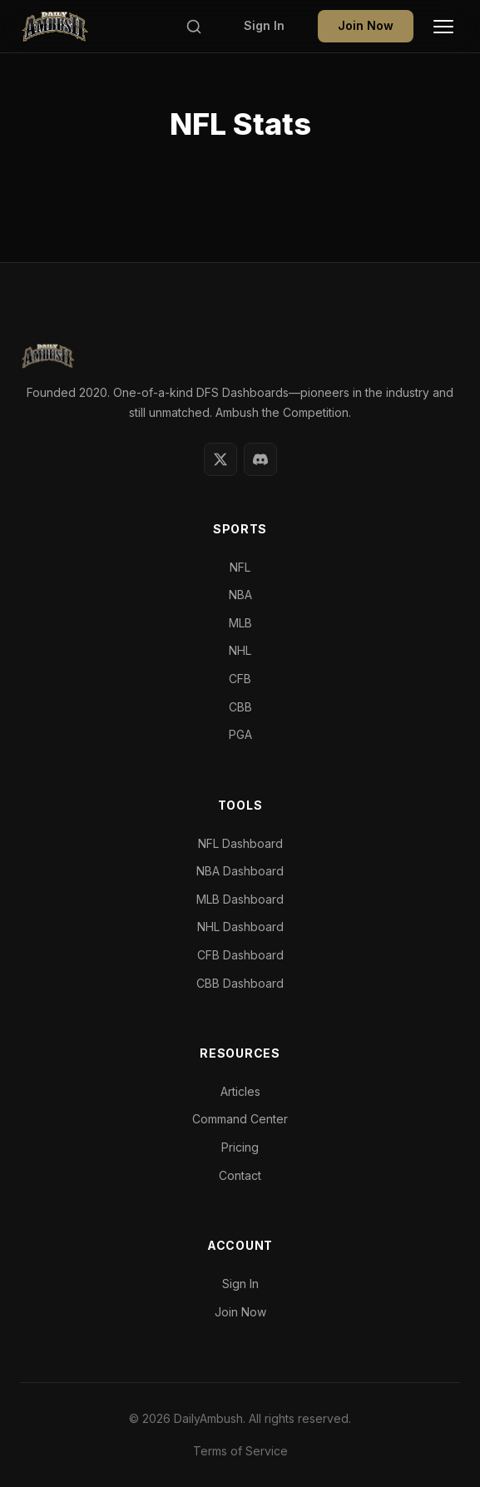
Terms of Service (240, 1451)
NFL (240, 567)
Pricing (240, 1147)
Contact (240, 1175)
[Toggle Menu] (443, 26)
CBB (240, 707)
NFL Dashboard (240, 843)
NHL (240, 650)
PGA (240, 734)
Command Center (240, 1119)
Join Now (365, 25)
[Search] (193, 26)
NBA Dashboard (240, 871)
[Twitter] (220, 459)
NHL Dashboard (240, 926)
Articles (240, 1091)
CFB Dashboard (240, 955)
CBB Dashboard (240, 983)
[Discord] (260, 459)
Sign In (264, 25)
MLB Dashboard (240, 899)
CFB (240, 679)
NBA (240, 594)
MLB (240, 623)
